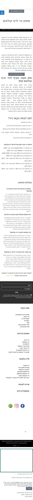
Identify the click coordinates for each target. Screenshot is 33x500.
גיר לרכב (26, 340)
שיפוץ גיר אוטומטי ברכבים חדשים (19, 352)
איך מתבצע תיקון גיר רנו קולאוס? (20, 232)
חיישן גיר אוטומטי (24, 369)
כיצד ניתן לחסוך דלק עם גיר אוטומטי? (17, 377)
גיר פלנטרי (26, 365)
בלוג (28, 323)
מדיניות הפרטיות (23, 297)
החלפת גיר (26, 344)
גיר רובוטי (26, 316)
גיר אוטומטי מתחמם (23, 373)
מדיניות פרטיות (24, 327)
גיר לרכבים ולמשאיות (22, 350)
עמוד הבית (29, 29)
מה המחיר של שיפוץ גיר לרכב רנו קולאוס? (17, 252)
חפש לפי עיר (25, 318)
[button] (16, 9)
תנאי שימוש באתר (23, 325)
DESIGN (16, 445)
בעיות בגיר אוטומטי (23, 346)
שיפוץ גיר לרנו (15, 29)
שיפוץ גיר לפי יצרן (22, 29)
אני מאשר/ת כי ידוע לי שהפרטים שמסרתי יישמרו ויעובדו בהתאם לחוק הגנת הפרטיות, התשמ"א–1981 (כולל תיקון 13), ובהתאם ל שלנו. (17, 296)
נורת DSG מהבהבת (23, 371)
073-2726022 (23, 391)
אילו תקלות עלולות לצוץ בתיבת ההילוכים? (17, 215)
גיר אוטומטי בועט (24, 375)
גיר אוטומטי (25, 342)
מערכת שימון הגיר (23, 367)
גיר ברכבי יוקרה (24, 348)
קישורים (26, 321)
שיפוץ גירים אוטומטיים (22, 314)
